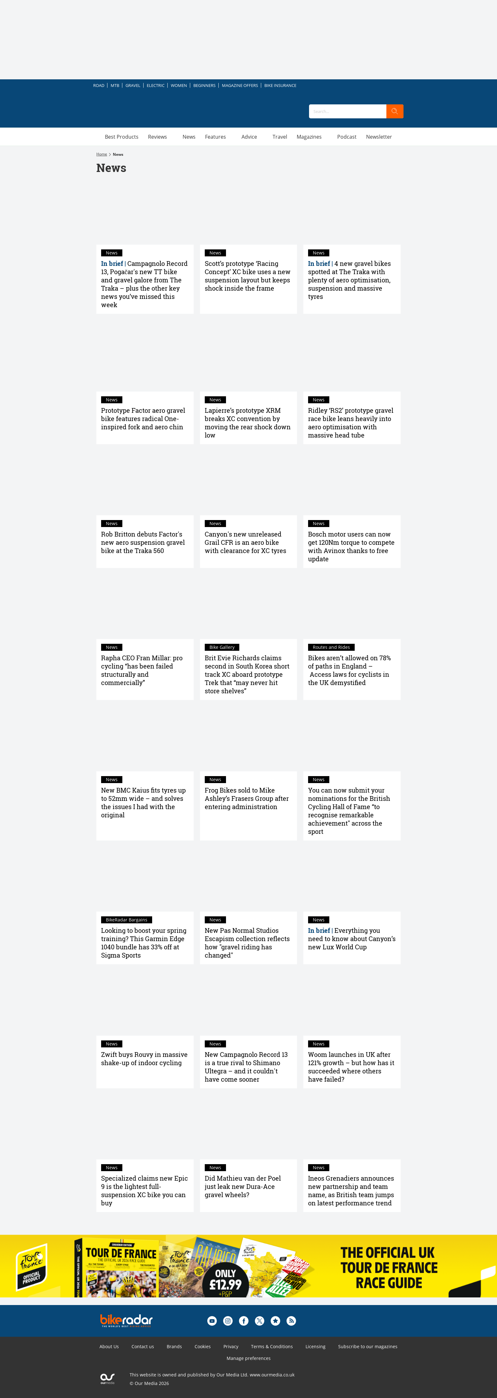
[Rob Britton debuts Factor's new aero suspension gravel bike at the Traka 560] (145, 483)
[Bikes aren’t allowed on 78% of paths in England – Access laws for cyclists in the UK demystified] (352, 606)
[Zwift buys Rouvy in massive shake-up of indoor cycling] (145, 1003)
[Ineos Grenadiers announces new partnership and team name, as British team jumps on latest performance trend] (352, 1127)
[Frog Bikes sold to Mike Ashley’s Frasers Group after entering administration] (248, 738)
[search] (394, 111)
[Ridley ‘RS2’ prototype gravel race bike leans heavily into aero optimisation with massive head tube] (352, 358)
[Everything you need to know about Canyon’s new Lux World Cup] (352, 879)
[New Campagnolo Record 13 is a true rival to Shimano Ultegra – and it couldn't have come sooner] (248, 1003)
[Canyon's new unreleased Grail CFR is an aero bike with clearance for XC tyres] (248, 483)
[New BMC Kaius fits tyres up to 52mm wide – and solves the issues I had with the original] (145, 738)
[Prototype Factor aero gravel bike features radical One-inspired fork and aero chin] (145, 358)
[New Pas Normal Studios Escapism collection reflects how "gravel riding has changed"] (248, 879)
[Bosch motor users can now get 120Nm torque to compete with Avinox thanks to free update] (352, 483)
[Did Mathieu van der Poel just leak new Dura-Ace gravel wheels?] (248, 1127)
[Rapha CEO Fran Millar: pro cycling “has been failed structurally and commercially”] (145, 606)
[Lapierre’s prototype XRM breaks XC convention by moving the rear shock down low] (248, 358)
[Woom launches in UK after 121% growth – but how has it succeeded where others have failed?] (352, 1003)
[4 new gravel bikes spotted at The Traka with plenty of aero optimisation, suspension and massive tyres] (352, 212)
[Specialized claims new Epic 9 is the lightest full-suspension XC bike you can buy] (145, 1127)
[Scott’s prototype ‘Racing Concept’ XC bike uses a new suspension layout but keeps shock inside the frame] (248, 212)
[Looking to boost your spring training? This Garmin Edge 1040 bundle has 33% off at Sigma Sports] (145, 879)
